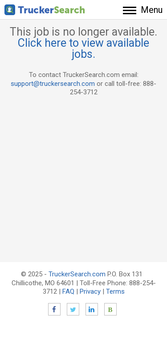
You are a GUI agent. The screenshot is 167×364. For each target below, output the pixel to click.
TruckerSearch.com (77, 274)
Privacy (90, 291)
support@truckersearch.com (53, 84)
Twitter (73, 309)
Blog (110, 309)
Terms (115, 291)
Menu (152, 9)
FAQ (68, 291)
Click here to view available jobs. (83, 48)
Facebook (54, 309)
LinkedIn (92, 309)
